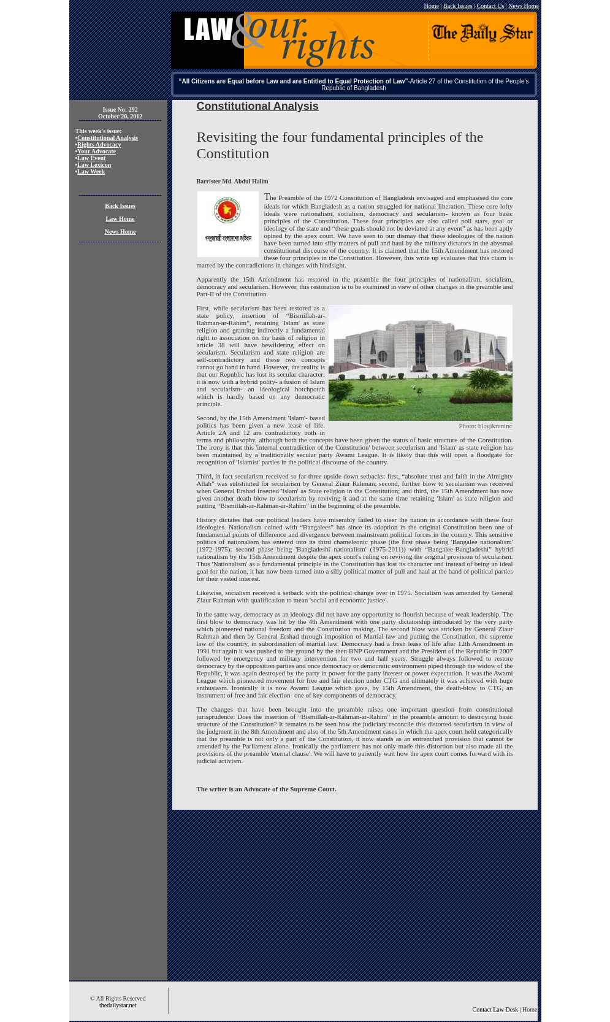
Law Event (91, 158)
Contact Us (491, 5)
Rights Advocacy (99, 144)
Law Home (120, 218)
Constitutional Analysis (107, 137)
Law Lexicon (94, 164)
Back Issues (458, 5)
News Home (523, 5)
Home (431, 5)
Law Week (91, 171)
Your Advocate (96, 151)
